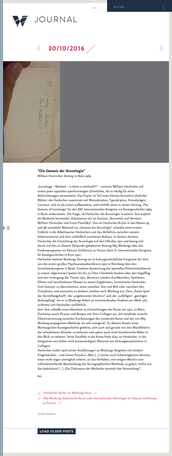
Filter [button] (118, 7)
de (94, 8)
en (101, 8)
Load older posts (56, 431)
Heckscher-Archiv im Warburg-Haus (67, 393)
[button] (1, 228)
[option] (86, 112)
